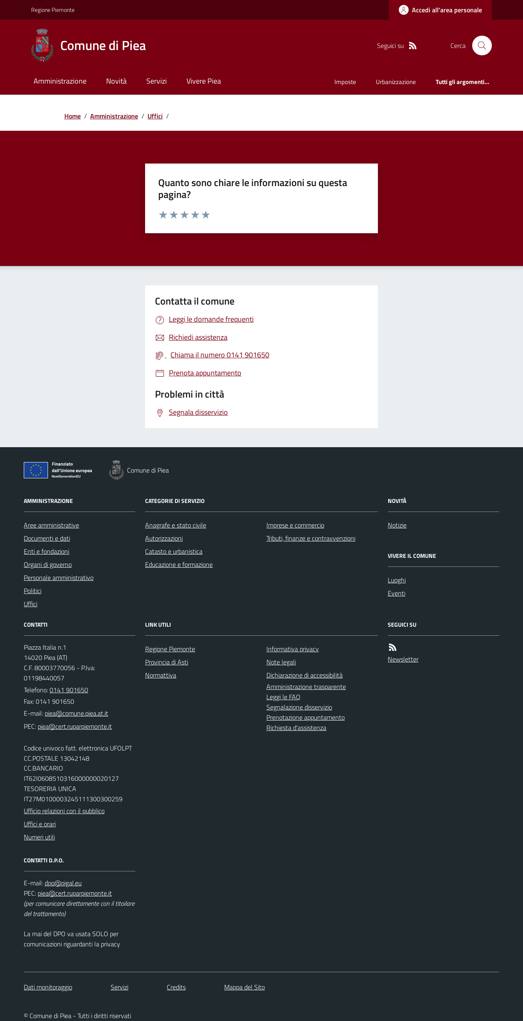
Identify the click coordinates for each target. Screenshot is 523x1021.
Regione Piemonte (53, 9)
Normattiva (160, 675)
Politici (32, 591)
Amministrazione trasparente (306, 686)
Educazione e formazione (179, 564)
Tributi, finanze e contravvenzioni (310, 538)
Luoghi (397, 580)
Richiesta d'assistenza (296, 727)
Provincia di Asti (166, 662)
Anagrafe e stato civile (175, 525)
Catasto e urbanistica (173, 551)
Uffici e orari (40, 824)
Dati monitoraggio (48, 987)
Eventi (396, 593)
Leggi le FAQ (283, 697)
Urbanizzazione (396, 81)
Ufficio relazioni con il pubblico (64, 811)
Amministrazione (60, 80)
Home (72, 116)
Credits (176, 987)
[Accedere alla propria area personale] (440, 10)
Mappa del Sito (244, 987)
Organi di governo (48, 564)
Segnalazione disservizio (299, 707)
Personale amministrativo (58, 577)
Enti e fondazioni (46, 551)
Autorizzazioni (164, 538)
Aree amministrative (51, 525)
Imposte (345, 81)
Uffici (155, 116)
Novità (116, 80)
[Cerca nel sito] (479, 45)
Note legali (281, 662)
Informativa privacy (292, 649)
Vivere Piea (203, 80)
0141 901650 (69, 690)
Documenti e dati (47, 538)
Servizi (156, 80)
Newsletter (403, 659)
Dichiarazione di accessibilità (304, 675)
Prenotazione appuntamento (305, 717)
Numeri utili (39, 837)
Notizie (397, 525)
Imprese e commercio (295, 525)
